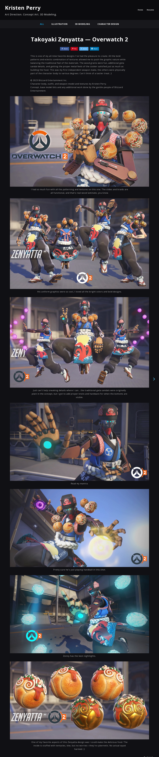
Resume (150, 10)
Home (140, 10)
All (42, 24)
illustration (59, 24)
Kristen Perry (23, 7)
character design (108, 24)
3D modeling (82, 24)
